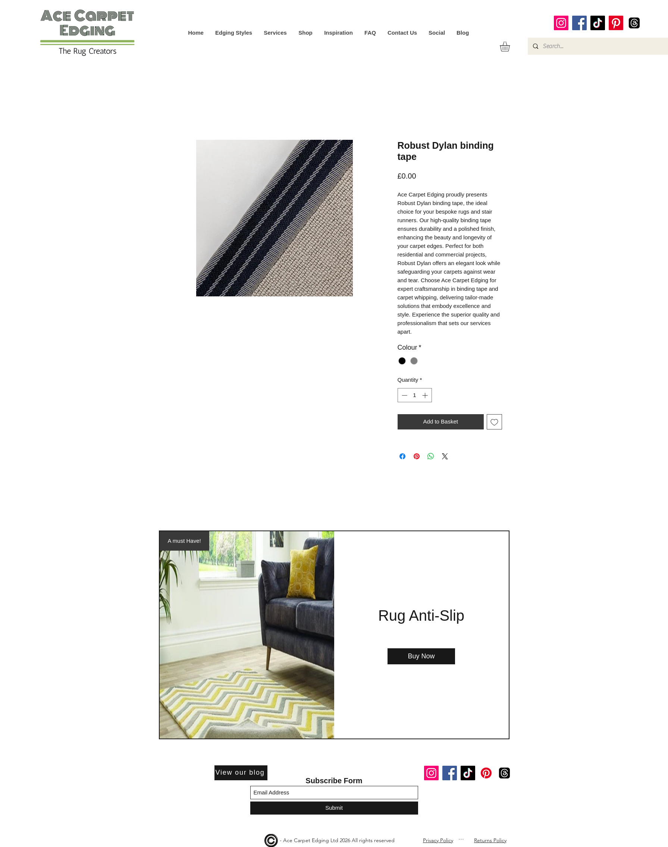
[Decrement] (404, 395)
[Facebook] (579, 23)
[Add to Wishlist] (494, 421)
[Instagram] (561, 23)
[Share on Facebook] (402, 456)
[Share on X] (444, 456)
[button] (511, 46)
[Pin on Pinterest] (416, 456)
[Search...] (597, 46)
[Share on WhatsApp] (430, 456)
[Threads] (634, 23)
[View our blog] (240, 772)
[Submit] (334, 808)
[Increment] (426, 395)
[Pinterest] (616, 23)
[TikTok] (597, 23)
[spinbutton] (414, 395)
